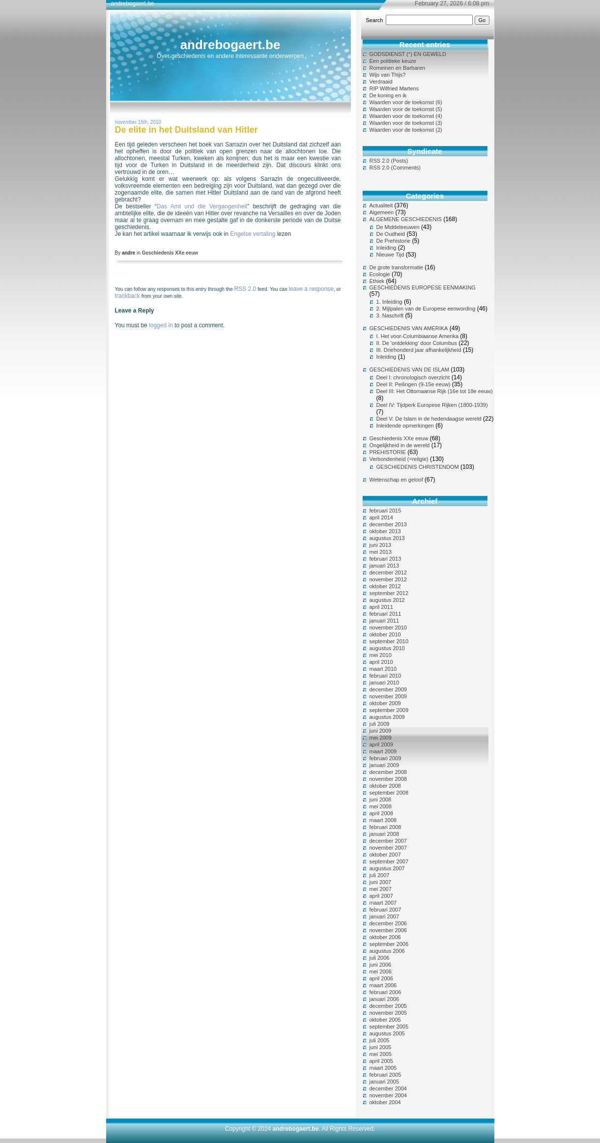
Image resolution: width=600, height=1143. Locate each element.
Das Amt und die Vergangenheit (202, 206)
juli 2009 (380, 724)
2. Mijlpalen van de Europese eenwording (426, 309)
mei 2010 (381, 655)
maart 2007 (383, 903)
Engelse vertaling (252, 233)
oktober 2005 (385, 1020)
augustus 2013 (387, 538)
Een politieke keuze (393, 61)
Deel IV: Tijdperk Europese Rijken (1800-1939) (432, 405)
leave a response (311, 289)
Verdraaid (381, 82)
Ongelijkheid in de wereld (400, 445)
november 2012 (388, 579)
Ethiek (377, 281)
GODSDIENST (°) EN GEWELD (408, 54)
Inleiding (386, 248)
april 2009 (381, 744)
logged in (161, 325)
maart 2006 (383, 985)
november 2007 (388, 848)
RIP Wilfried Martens (394, 88)
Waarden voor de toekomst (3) (406, 123)
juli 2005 (380, 1040)
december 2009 (388, 689)
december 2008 (388, 772)
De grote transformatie (396, 267)
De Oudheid (390, 234)
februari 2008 (385, 827)
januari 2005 (385, 1082)
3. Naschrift (390, 315)
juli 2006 (380, 958)
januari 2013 (385, 566)
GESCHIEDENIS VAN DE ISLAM (409, 369)
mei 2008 (381, 806)
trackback (127, 295)
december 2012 (388, 572)
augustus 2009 (387, 717)
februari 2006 (385, 992)
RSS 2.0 (245, 289)
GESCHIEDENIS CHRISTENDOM (417, 467)
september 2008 (389, 793)
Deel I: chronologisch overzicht (413, 377)
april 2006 (381, 978)
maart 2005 (383, 1068)
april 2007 (381, 896)
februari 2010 (385, 676)
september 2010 (389, 641)
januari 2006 (385, 999)
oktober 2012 (385, 586)
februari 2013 (385, 559)
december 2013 (388, 524)
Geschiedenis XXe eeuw (170, 253)
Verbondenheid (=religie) (399, 459)
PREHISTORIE (388, 452)
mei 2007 (381, 889)
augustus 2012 (387, 600)
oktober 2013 (385, 531)
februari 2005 (385, 1075)
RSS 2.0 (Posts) (389, 161)
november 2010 (388, 627)
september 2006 (389, 944)
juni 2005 (381, 1047)
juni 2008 (381, 799)
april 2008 (381, 813)
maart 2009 (383, 751)
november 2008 (388, 779)
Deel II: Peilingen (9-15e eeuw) (413, 384)
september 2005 (389, 1026)
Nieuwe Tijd (390, 254)
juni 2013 (381, 545)
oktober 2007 (385, 854)
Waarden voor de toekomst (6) (406, 102)
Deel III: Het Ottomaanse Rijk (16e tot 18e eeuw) (434, 391)
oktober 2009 (385, 703)
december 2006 (388, 923)
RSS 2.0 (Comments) (395, 168)
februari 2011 (385, 614)
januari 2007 (385, 916)
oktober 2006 (385, 937)
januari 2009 (385, 765)
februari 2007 (385, 910)
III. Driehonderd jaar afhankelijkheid (418, 350)
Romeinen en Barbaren (398, 68)
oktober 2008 (385, 786)
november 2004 (388, 1095)
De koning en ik (388, 95)
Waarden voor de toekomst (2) (406, 130)
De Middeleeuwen (398, 227)
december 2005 (388, 1006)
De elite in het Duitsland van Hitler (186, 130)
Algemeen (382, 212)
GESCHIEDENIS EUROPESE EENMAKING (423, 287)
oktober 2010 (385, 634)
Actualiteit (381, 205)
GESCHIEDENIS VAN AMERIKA (409, 328)
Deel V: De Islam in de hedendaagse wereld (429, 419)
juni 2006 (381, 965)
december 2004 (388, 1088)
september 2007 (389, 861)
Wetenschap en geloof (396, 480)
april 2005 (381, 1061)
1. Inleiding (389, 302)
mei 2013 (381, 552)
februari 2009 (385, 758)
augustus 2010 (387, 648)
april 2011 (381, 607)
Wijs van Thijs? (388, 75)
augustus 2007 (387, 868)
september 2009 (389, 710)
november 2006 (388, 930)
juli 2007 (380, 875)
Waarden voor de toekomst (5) (406, 109)
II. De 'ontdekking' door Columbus (416, 343)
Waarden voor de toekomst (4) (406, 116)
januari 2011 (385, 621)
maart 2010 (383, 669)
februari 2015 (385, 511)
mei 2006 (381, 971)
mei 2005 (381, 1054)
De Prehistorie (393, 241)
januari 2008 (385, 834)
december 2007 (388, 841)
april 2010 (381, 662)
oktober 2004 (385, 1102)
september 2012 (389, 593)
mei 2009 (381, 738)
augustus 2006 (387, 951)
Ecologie (380, 274)
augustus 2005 (387, 1033)
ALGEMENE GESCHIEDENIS (406, 219)
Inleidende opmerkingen (405, 426)
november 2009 (388, 696)
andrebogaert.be (230, 44)
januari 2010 (385, 683)
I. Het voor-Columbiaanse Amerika (417, 336)
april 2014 (381, 517)
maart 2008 (383, 820)
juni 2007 (381, 882)
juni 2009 (381, 731)
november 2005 (388, 1013)
